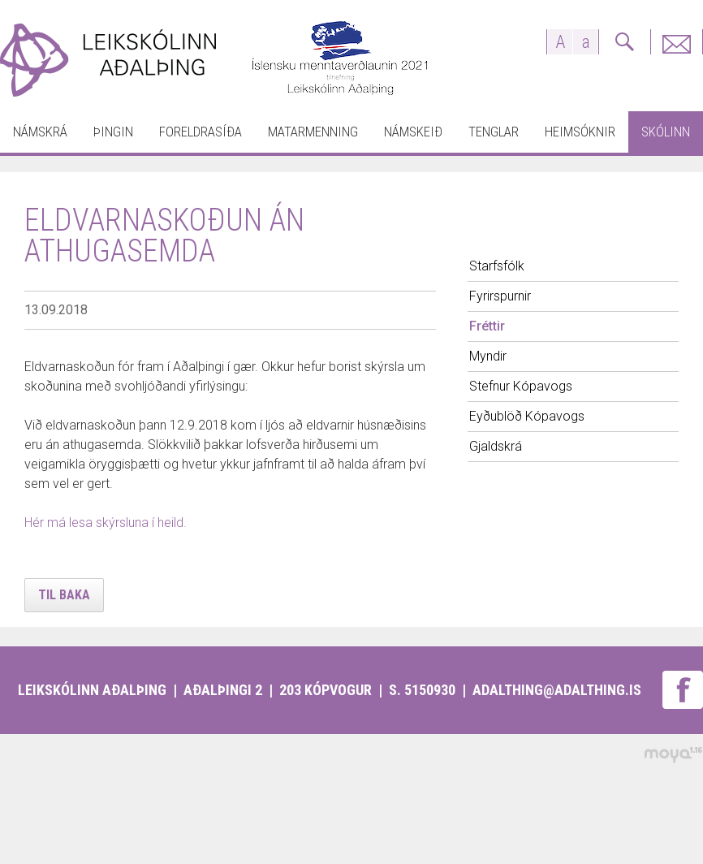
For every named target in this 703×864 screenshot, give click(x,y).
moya (672, 755)
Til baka (64, 595)
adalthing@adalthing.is (556, 689)
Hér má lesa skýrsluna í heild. (105, 522)
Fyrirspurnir (676, 41)
